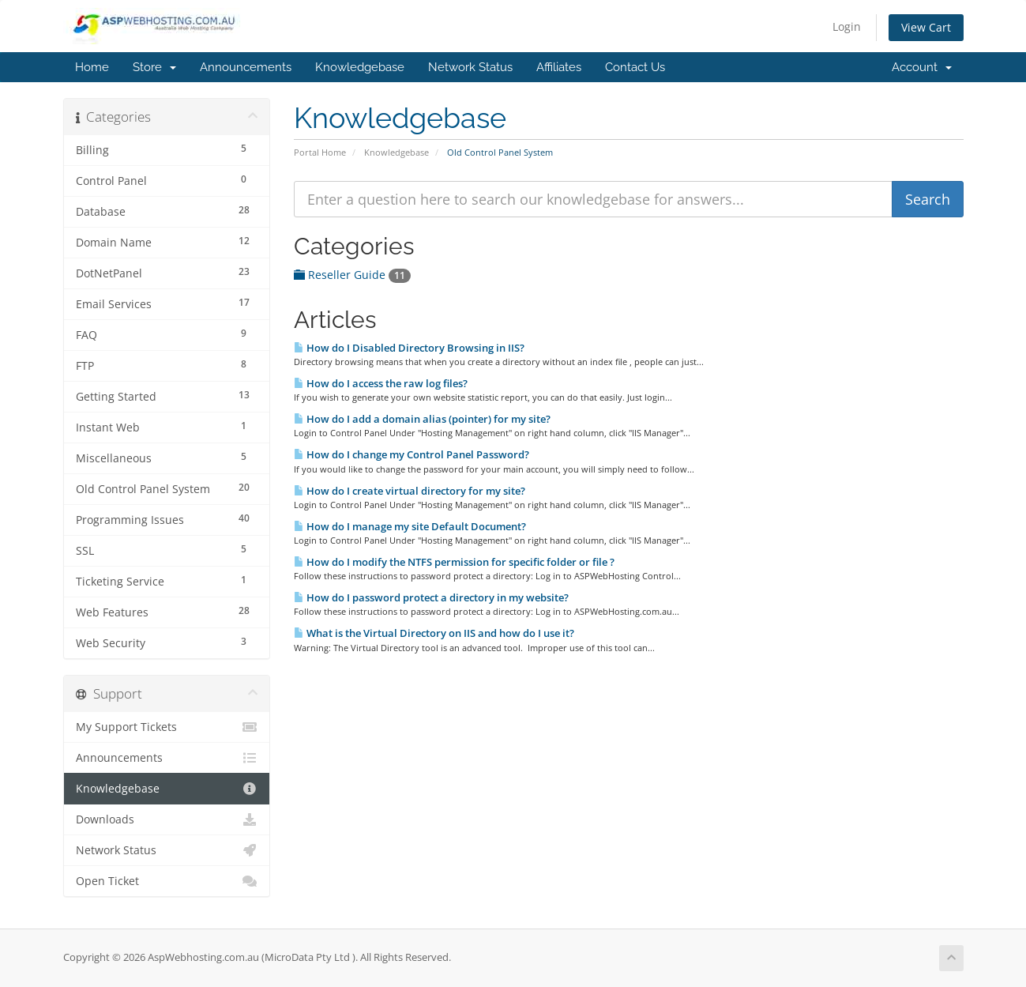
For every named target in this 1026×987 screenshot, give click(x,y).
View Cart (926, 27)
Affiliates (558, 67)
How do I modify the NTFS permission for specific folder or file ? (454, 562)
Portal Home (320, 152)
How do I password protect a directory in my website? (431, 597)
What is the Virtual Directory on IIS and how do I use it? (434, 633)
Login (846, 26)
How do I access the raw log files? (381, 383)
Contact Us (635, 67)
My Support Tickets (167, 727)
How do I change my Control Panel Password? (411, 454)
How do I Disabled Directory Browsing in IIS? (409, 348)
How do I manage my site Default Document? (410, 526)
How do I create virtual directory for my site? (409, 491)
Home (92, 67)
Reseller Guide (352, 274)
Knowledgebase (359, 67)
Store (154, 67)
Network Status (470, 67)
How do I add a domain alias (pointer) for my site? (422, 419)
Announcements (245, 67)
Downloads (167, 819)
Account (922, 67)
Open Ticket (167, 881)
